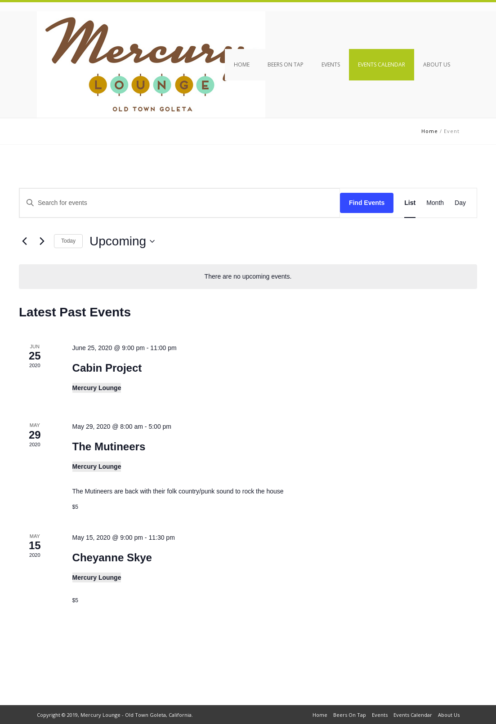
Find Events (366, 202)
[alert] (248, 276)
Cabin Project (107, 368)
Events (331, 64)
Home (242, 64)
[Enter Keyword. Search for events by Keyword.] (179, 203)
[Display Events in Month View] (435, 203)
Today (68, 241)
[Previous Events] (24, 241)
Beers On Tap (286, 64)
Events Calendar (381, 64)
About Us (436, 64)
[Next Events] (41, 241)
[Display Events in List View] (410, 203)
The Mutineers (109, 446)
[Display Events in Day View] (460, 203)
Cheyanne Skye (112, 557)
